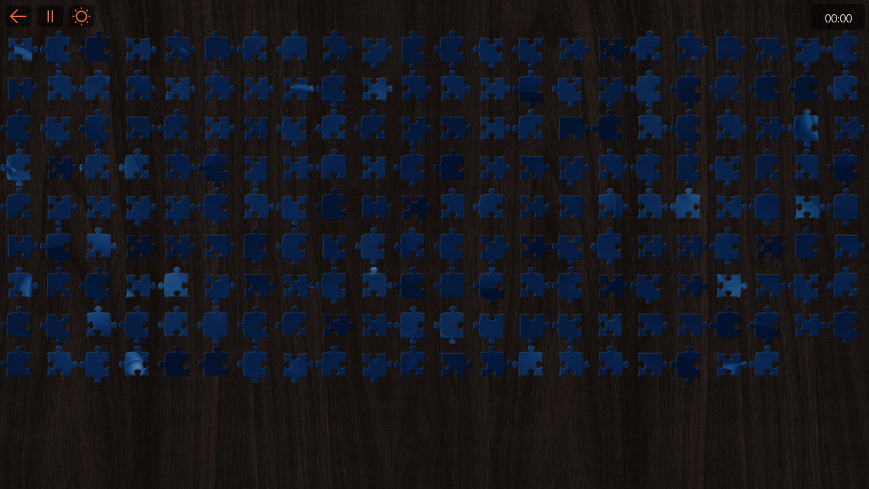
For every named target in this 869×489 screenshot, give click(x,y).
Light (81, 16)
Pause (49, 16)
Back (18, 16)
